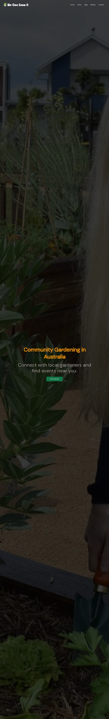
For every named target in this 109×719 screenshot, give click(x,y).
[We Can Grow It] (16, 4)
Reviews (93, 5)
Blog (86, 5)
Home (73, 5)
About (80, 5)
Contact (101, 5)
